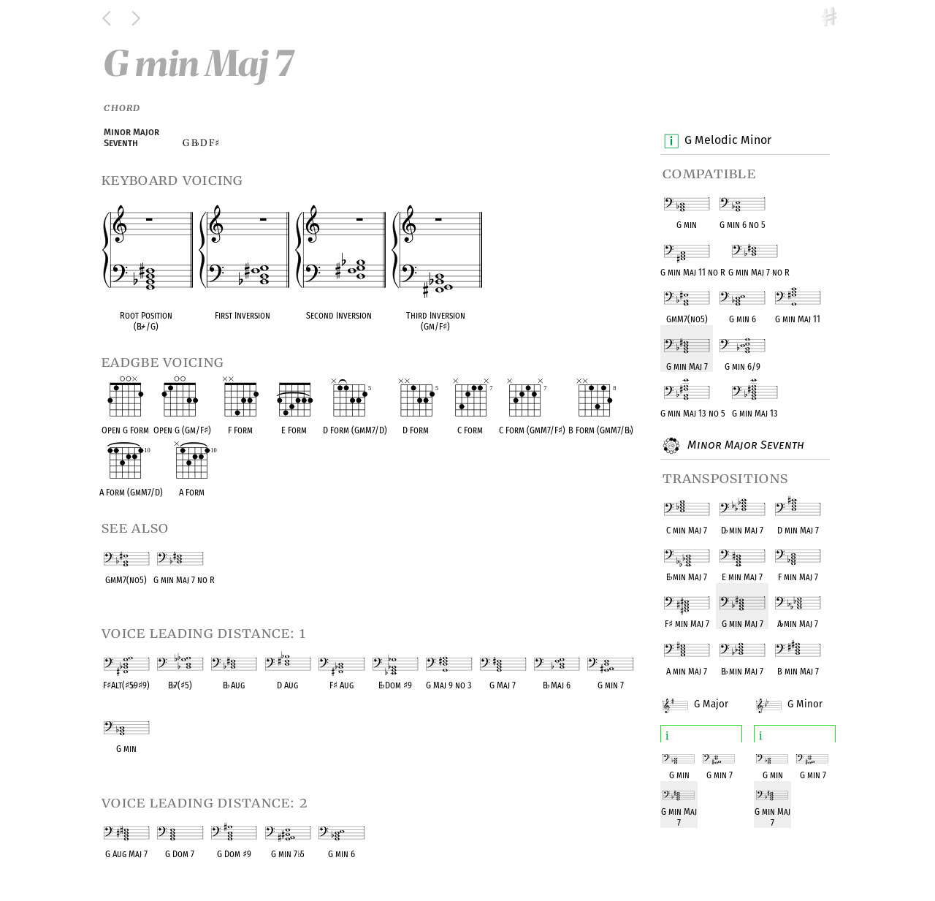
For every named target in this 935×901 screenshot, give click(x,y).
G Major (706, 695)
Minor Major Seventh (744, 446)
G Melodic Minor (727, 141)
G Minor (800, 695)
